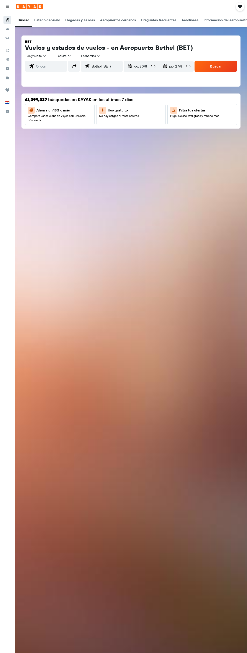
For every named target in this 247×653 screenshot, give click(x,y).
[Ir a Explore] (7, 50)
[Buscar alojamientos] (7, 29)
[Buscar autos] (7, 38)
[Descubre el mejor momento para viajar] (7, 68)
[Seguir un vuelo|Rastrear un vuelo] (7, 59)
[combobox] (90, 56)
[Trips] (7, 90)
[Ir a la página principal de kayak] (29, 6)
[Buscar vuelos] (7, 20)
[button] (7, 6)
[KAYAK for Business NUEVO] (7, 77)
